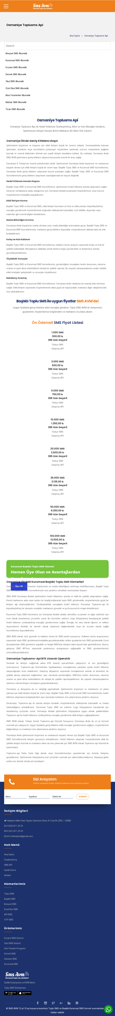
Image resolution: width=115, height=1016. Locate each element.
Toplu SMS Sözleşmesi (15, 988)
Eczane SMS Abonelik (16, 67)
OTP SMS (8, 919)
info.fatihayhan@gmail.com (20, 836)
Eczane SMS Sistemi (14, 938)
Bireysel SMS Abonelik (16, 53)
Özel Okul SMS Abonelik (17, 88)
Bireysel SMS (10, 904)
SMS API (8, 865)
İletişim (7, 875)
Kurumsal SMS (11, 964)
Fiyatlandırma (10, 860)
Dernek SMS (10, 953)
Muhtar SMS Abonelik (16, 102)
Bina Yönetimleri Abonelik (18, 95)
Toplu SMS (9, 894)
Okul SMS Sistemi (12, 943)
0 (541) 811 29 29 (15, 831)
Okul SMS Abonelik (15, 81)
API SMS (8, 914)
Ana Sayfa (75, 35)
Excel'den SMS (11, 909)
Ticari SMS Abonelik (15, 109)
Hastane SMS (10, 959)
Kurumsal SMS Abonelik (17, 60)
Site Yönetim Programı (14, 948)
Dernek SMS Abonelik (16, 74)
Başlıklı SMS (9, 899)
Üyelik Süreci (10, 870)
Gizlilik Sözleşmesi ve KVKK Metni (19, 982)
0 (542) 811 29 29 (15, 826)
